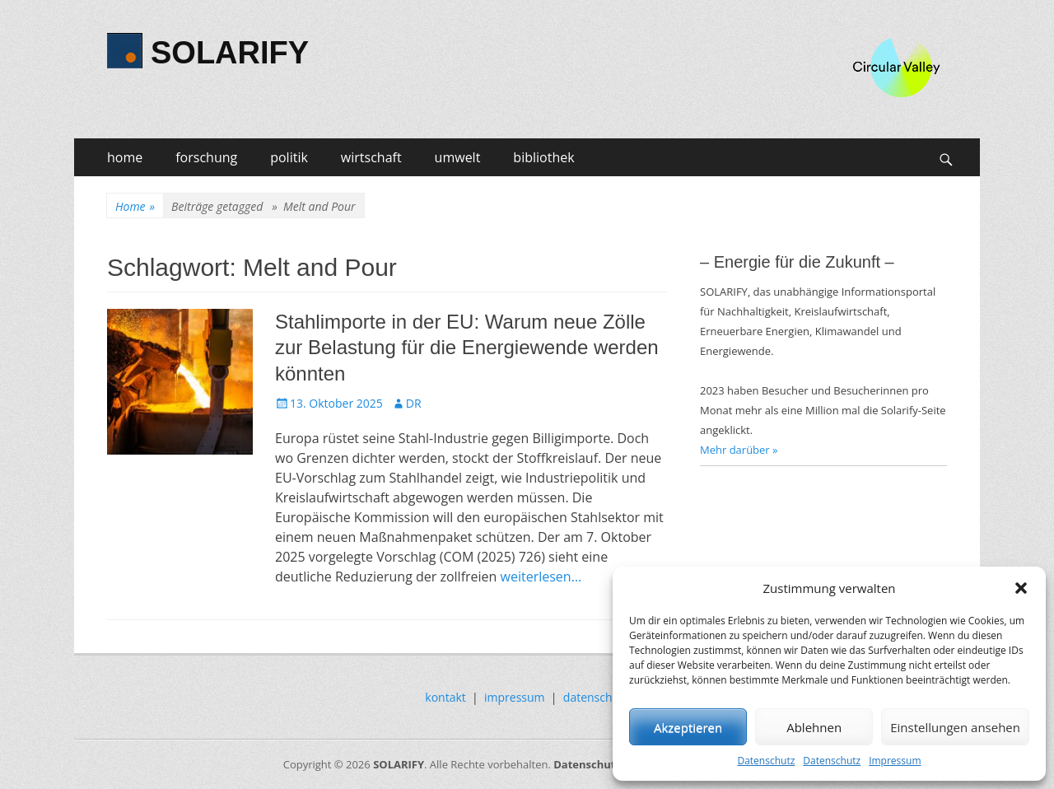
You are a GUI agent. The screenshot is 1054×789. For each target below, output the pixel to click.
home (124, 157)
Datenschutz (766, 761)
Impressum (895, 761)
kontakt (445, 697)
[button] (1021, 588)
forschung (206, 157)
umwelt (458, 157)
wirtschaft (371, 157)
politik (289, 157)
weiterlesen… (541, 576)
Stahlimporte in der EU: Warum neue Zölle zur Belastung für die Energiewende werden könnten (467, 347)
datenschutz (596, 697)
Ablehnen (814, 727)
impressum (514, 697)
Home (135, 206)
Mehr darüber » (739, 449)
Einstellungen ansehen (955, 727)
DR (414, 403)
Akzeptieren (688, 727)
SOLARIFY (230, 52)
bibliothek (543, 157)
